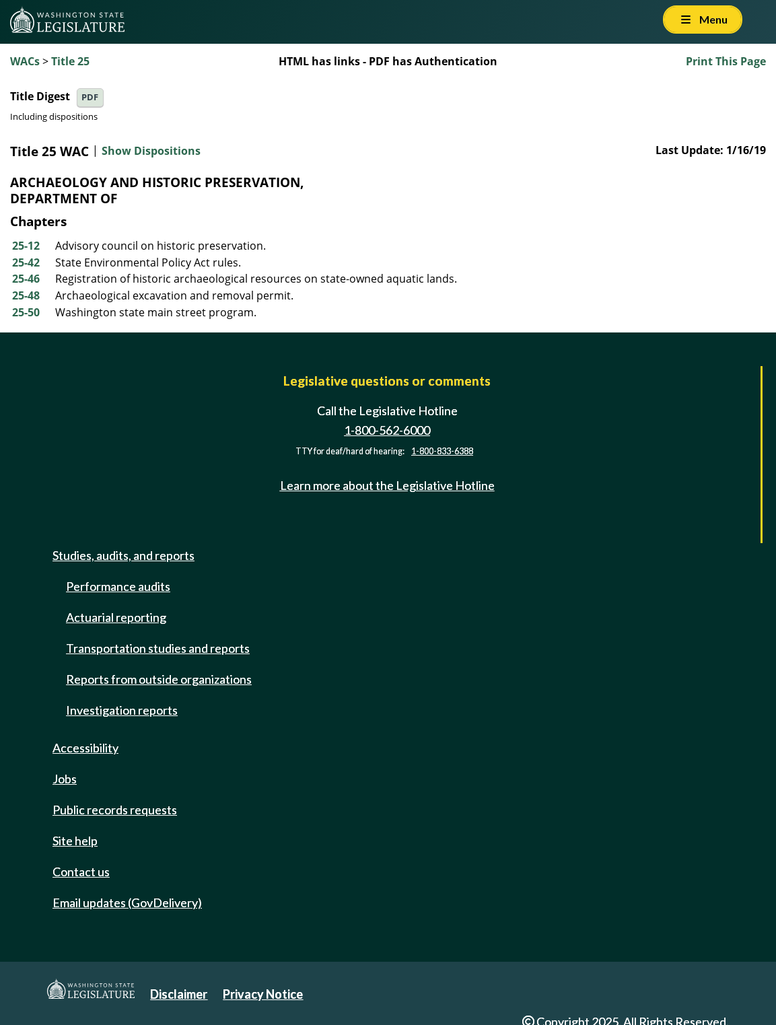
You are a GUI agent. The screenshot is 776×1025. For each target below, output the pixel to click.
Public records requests (114, 809)
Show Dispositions (151, 151)
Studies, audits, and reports (123, 555)
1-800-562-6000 (387, 430)
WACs (25, 61)
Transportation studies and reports (158, 648)
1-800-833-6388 (442, 451)
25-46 (26, 278)
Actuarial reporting (116, 617)
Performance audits (118, 586)
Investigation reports (122, 710)
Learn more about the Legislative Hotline (387, 485)
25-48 (26, 295)
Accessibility (85, 747)
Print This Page (726, 61)
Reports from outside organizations (159, 679)
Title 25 (70, 61)
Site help (75, 840)
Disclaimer (178, 994)
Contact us (81, 871)
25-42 (26, 262)
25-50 (26, 312)
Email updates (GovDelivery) (127, 902)
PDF (89, 97)
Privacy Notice (263, 994)
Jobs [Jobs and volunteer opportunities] (64, 778)
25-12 (26, 245)
